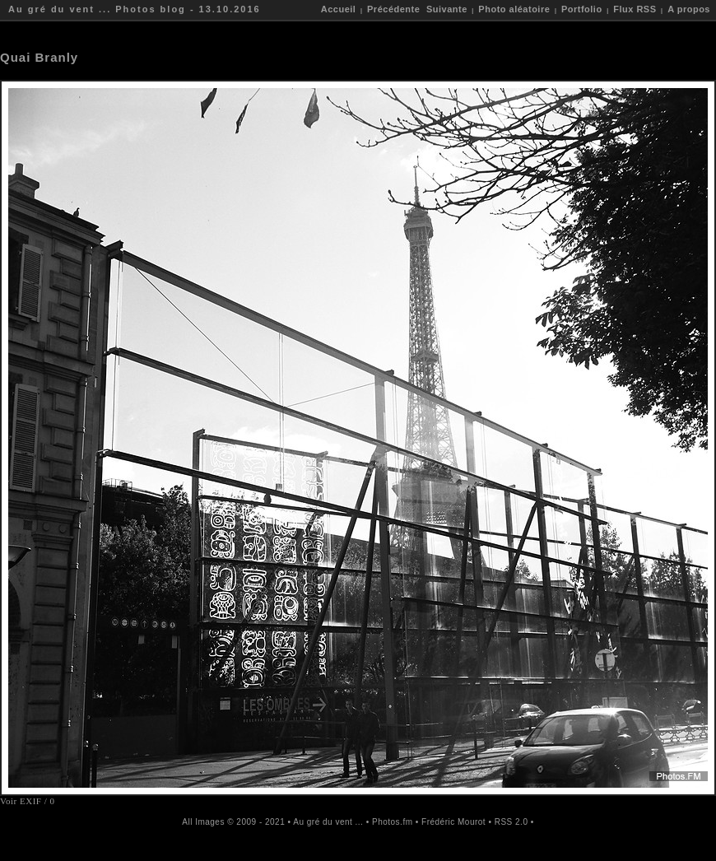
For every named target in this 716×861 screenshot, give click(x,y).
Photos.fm (392, 821)
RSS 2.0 (511, 821)
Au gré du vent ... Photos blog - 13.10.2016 (134, 9)
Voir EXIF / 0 (27, 801)
